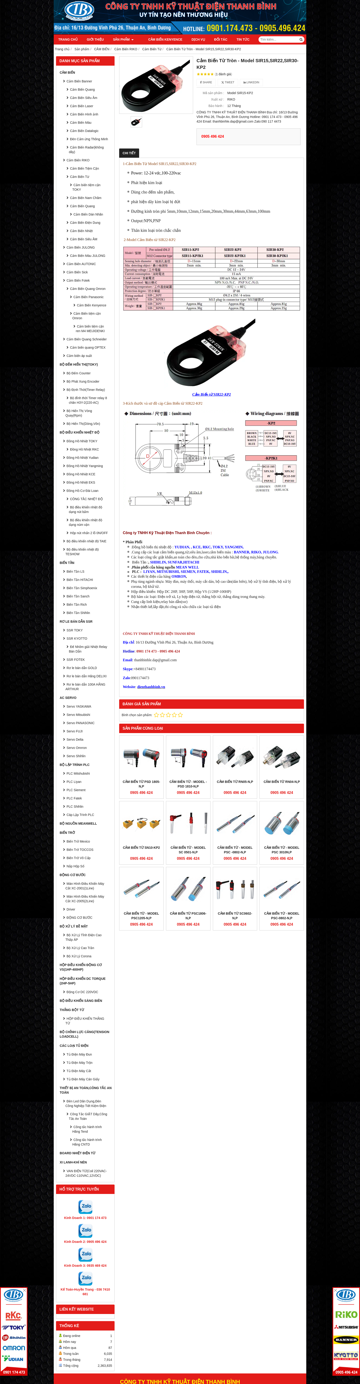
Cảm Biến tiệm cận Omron (86, 316)
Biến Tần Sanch (78, 596)
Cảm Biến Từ (79, 177)
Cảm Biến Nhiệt (81, 231)
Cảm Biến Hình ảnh (84, 114)
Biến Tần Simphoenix (82, 588)
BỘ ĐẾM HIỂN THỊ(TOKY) (79, 364)
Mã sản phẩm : (213, 93)
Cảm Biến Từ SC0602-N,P (235, 837)
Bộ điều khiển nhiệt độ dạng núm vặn (85, 522)
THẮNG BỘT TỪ (72, 1010)
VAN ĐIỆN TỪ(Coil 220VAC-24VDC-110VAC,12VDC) (86, 1173)
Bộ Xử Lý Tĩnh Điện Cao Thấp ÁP (83, 937)
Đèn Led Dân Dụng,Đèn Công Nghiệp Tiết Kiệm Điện (85, 1103)
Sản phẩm (123, 39)
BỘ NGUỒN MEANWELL (78, 823)
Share (206, 82)
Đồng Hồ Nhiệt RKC (84, 449)
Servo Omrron (77, 748)
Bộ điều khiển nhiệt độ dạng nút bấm (85, 509)
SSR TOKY (75, 630)
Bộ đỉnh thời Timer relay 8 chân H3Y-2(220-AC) (88, 400)
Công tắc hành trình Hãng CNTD (87, 1142)
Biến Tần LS (75, 571)
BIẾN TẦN (67, 563)
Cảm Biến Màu (80, 122)
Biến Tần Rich (77, 604)
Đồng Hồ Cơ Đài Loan (82, 491)
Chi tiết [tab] (129, 153)
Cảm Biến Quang (82, 89)
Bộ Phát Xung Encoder (83, 381)
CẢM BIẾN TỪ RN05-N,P (235, 782)
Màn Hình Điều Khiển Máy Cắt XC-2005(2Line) (84, 899)
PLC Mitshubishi (78, 773)
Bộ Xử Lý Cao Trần (80, 948)
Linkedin (251, 82)
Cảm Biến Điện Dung (85, 222)
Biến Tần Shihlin (78, 613)
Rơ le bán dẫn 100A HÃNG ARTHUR (85, 687)
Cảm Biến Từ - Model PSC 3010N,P (281, 810)
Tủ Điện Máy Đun (79, 1054)
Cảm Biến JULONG (81, 247)
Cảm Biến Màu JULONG (87, 256)
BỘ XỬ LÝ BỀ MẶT (74, 926)
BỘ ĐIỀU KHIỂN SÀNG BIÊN (81, 1001)
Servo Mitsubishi (78, 715)
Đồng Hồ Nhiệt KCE (81, 474)
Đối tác (215, 39)
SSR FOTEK (76, 659)
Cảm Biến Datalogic (84, 131)
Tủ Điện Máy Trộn (80, 1063)
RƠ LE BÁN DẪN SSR (76, 621)
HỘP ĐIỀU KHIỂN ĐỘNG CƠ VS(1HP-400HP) (81, 967)
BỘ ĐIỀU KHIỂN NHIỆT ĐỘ (79, 432)
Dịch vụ (193, 39)
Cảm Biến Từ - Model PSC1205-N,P (141, 837)
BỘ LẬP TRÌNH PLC (75, 765)
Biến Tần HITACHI (80, 580)
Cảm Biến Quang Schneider (87, 339)
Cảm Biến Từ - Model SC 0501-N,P (188, 810)
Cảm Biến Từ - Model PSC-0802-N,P (281, 837)
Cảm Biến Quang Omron (88, 289)
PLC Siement (76, 790)
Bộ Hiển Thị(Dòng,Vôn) (83, 424)
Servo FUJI (75, 731)
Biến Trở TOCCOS (80, 850)
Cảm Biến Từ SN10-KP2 (141, 808)
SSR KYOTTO (77, 638)
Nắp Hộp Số (75, 866)
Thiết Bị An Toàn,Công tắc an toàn (86, 1090)
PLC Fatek (74, 798)
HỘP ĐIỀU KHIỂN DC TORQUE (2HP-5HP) (83, 981)
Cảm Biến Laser (81, 106)
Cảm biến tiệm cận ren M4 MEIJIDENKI (90, 329)
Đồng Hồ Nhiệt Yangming (85, 466)
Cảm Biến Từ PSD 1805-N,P (141, 784)
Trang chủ (68, 39)
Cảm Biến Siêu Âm (83, 98)
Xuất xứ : (217, 99)
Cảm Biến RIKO (78, 160)
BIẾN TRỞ (67, 833)
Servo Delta (75, 739)
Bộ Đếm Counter (79, 373)
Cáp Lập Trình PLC (80, 815)
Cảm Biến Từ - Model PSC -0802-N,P (235, 810)
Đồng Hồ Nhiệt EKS (81, 482)
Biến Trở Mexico (78, 841)
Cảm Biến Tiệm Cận (84, 168)
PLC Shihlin (75, 806)
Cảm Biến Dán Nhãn (88, 214)
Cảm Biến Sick (77, 272)
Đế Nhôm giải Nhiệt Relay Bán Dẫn (88, 649)
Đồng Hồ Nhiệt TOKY (82, 441)
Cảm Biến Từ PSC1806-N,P (188, 837)
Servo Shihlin (76, 756)
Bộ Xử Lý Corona (79, 956)
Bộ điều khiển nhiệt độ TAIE (86, 541)
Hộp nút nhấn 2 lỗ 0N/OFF (89, 533)
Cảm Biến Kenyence (160, 39)
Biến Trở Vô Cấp (78, 858)
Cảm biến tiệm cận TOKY (86, 187)
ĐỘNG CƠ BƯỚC (73, 875)
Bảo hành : (216, 106)
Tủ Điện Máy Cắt (79, 1071)
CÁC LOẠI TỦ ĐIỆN (74, 1046)
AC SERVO (68, 698)
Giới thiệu (95, 39)
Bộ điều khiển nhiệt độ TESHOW (82, 552)
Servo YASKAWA (79, 706)
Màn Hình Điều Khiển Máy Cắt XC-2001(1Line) (84, 886)
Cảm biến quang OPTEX (88, 347)
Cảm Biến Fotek (78, 280)
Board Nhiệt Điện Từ (77, 1153)
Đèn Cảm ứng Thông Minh (89, 139)
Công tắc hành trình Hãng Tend (87, 1129)
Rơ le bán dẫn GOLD (82, 668)
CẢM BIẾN (67, 72)
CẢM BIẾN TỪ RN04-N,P (282, 782)
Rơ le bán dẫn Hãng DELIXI (87, 676)
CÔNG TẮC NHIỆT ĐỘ (86, 499)
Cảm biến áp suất (79, 356)
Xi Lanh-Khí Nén (73, 1162)
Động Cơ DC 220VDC (82, 992)
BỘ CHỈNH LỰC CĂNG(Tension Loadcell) (84, 1034)
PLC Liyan (74, 782)
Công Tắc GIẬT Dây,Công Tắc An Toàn (88, 1116)
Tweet (227, 82)
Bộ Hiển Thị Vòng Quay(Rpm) (78, 413)
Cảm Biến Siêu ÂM (83, 239)
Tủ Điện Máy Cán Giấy (83, 1079)
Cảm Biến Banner (79, 81)
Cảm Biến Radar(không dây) (86, 150)
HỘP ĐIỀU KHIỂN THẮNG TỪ (84, 1021)
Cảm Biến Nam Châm (85, 198)
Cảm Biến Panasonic (88, 297)
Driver (71, 909)
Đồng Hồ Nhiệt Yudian (82, 457)
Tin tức (237, 39)
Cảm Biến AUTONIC (81, 264)
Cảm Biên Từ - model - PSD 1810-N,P (188, 784)
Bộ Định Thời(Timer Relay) (86, 390)
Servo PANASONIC (81, 723)
